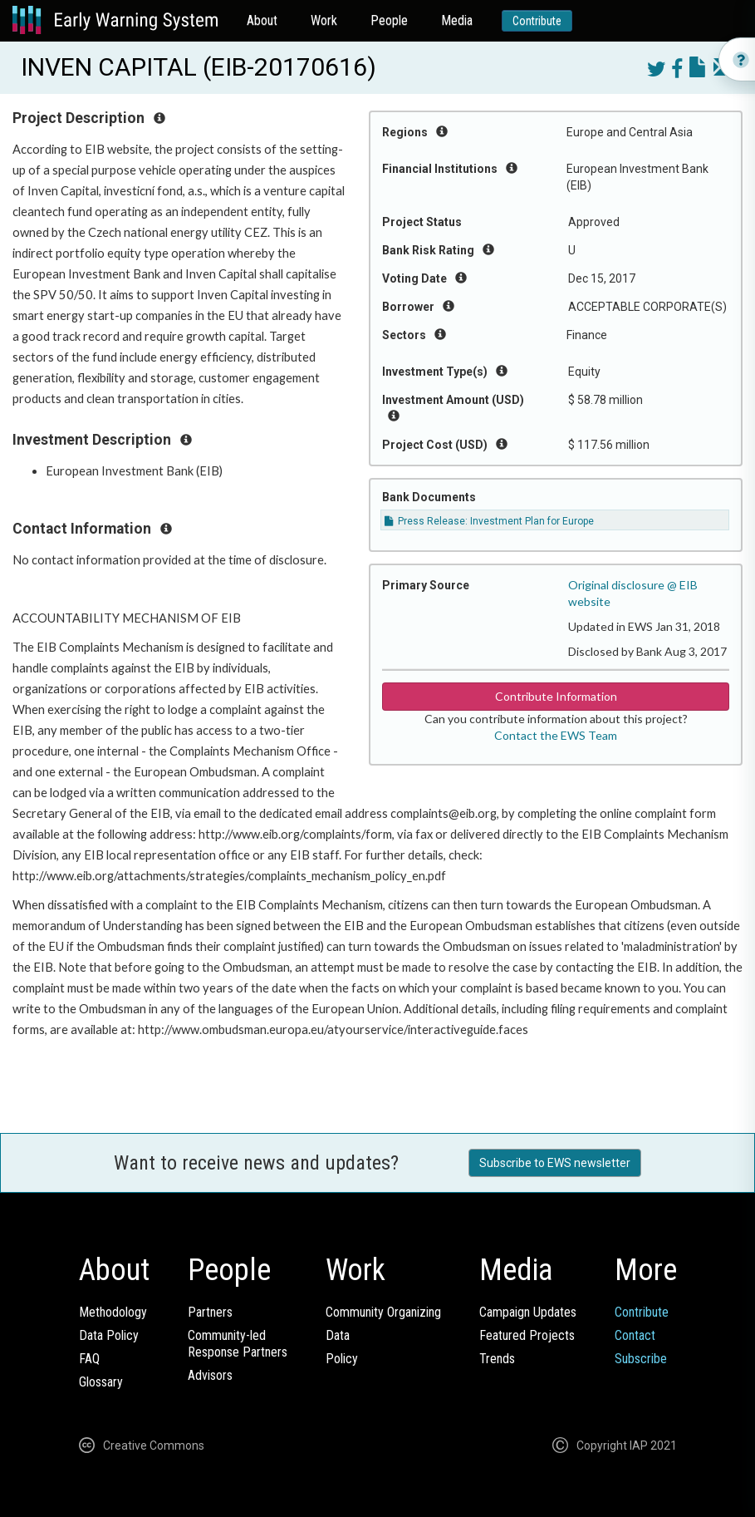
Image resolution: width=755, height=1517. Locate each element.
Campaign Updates (527, 1312)
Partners (210, 1312)
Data (338, 1335)
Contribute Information (556, 696)
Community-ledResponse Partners (237, 1343)
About (262, 20)
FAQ (89, 1359)
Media (457, 20)
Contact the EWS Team (555, 735)
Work (324, 20)
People (389, 20)
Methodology (113, 1312)
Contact (635, 1335)
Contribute (536, 20)
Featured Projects (527, 1335)
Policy (342, 1359)
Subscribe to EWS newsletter (554, 1163)
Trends (497, 1359)
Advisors (210, 1375)
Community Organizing (383, 1312)
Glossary (101, 1382)
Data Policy (109, 1335)
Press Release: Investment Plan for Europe (489, 521)
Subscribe (641, 1359)
